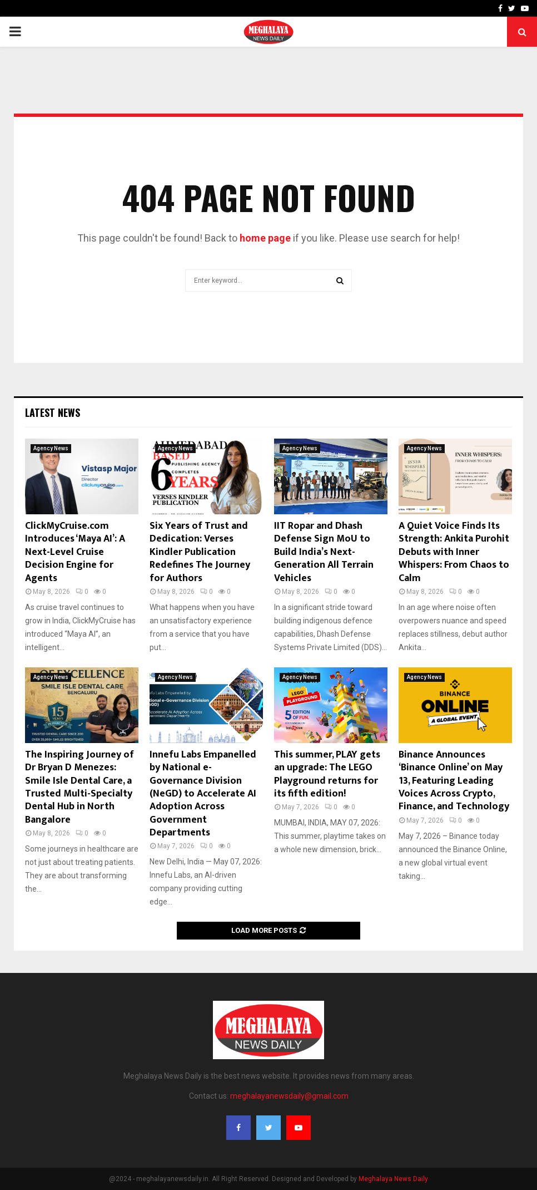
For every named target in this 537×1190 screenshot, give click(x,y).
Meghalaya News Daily (393, 1179)
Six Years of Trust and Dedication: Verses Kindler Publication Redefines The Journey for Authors (200, 552)
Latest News (52, 412)
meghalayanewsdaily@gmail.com (289, 1095)
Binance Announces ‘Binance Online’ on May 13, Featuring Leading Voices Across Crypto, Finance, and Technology (454, 780)
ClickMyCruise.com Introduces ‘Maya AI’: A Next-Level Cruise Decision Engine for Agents (75, 552)
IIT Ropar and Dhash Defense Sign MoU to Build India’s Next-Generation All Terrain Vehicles (324, 552)
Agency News (50, 448)
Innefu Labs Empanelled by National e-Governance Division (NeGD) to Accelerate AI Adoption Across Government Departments (203, 793)
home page (265, 238)
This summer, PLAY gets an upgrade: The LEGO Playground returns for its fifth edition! (327, 774)
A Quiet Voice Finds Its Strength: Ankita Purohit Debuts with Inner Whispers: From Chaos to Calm (454, 552)
